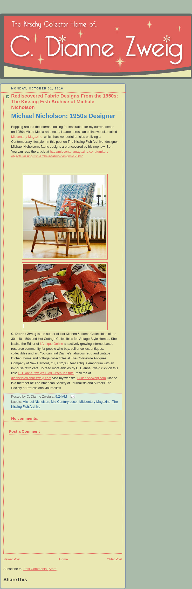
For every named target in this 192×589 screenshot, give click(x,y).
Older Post (114, 559)
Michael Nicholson (36, 402)
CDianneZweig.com (91, 378)
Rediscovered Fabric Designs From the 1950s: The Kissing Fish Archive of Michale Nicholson (64, 101)
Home (63, 559)
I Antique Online (52, 344)
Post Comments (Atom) (40, 569)
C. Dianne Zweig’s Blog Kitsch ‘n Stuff (46, 373)
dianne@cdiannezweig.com (31, 378)
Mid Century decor (64, 402)
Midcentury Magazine (27, 137)
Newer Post (11, 559)
